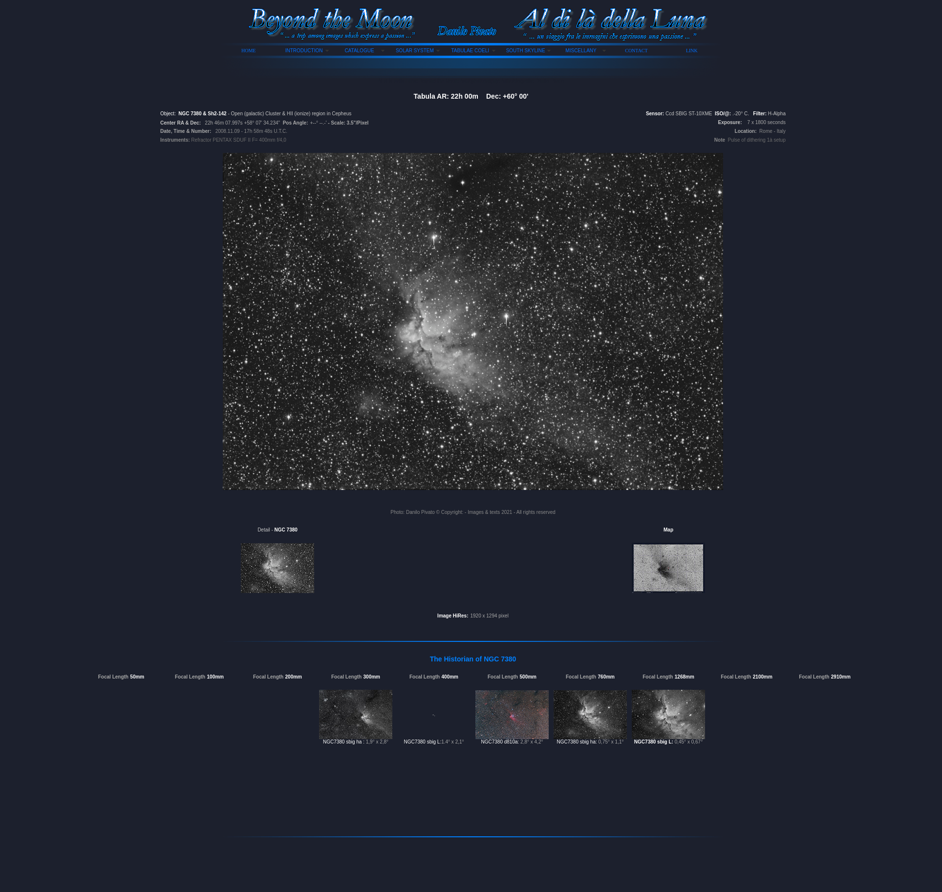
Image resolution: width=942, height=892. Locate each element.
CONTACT (636, 50)
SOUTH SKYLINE (525, 50)
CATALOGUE (359, 50)
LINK (692, 50)
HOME (248, 50)
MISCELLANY (580, 50)
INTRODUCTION (304, 50)
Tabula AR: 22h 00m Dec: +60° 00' (471, 96)
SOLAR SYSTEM (415, 50)
